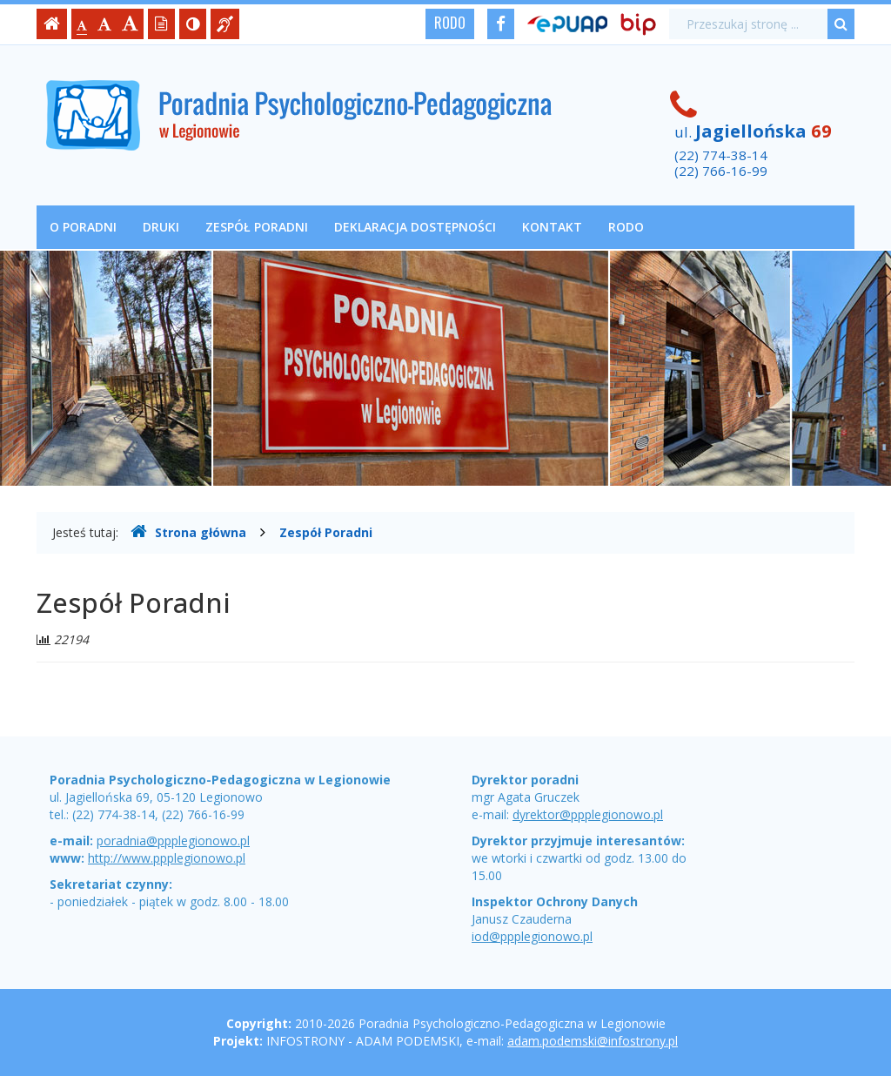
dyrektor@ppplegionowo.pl (587, 814)
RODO (450, 22)
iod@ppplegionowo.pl (532, 936)
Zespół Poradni (256, 227)
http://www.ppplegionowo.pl (166, 858)
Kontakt (552, 227)
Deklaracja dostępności (415, 227)
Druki (161, 227)
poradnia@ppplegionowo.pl (173, 840)
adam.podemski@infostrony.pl (592, 1040)
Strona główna (188, 532)
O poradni (83, 227)
